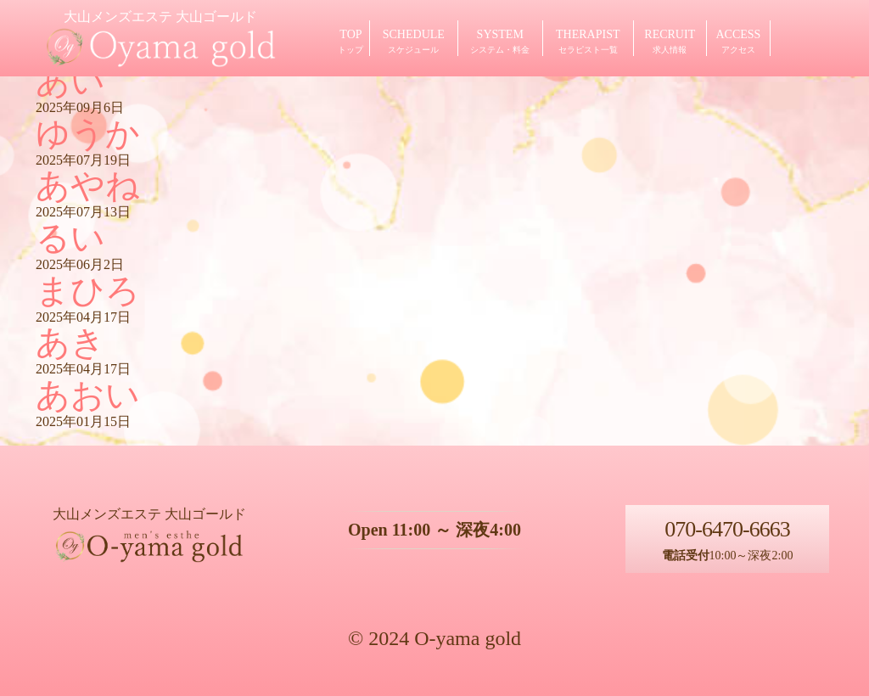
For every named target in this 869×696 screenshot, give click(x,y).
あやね (88, 185)
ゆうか (88, 134)
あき (70, 342)
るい (70, 238)
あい (70, 81)
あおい (88, 395)
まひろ (88, 291)
